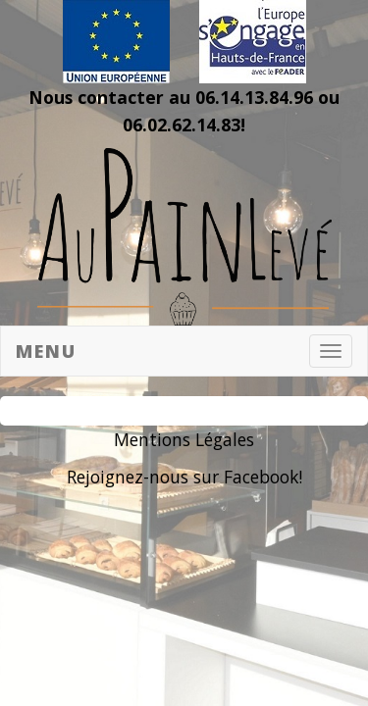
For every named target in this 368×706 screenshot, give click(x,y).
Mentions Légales (184, 439)
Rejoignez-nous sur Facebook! (184, 476)
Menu (46, 351)
